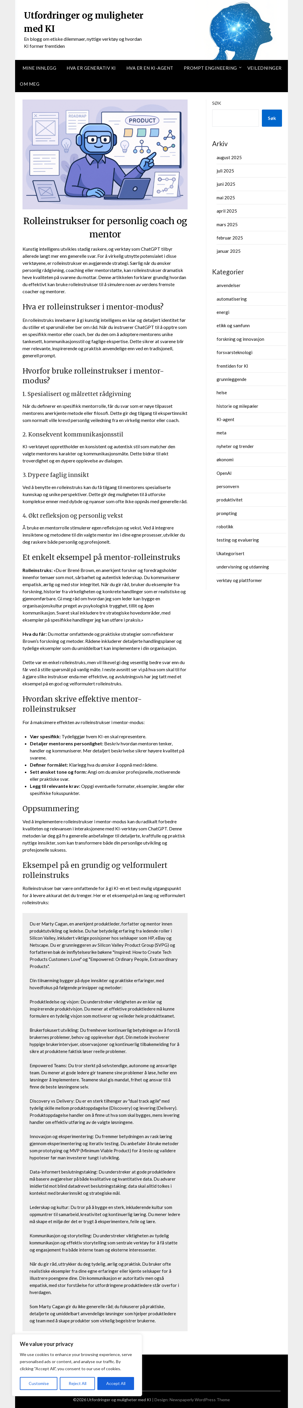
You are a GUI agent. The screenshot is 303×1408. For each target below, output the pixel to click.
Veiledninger (264, 68)
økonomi (225, 459)
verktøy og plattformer (239, 580)
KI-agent (225, 419)
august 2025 (229, 157)
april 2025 (227, 211)
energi (223, 312)
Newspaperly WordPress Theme (200, 1399)
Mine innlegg (39, 68)
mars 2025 (227, 224)
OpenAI (224, 473)
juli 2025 (225, 170)
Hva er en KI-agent (149, 68)
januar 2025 (229, 251)
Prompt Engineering (210, 68)
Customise (39, 1383)
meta (221, 432)
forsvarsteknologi (234, 352)
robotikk (225, 526)
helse (222, 392)
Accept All (115, 1383)
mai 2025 (226, 197)
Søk (216, 103)
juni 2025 (226, 184)
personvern (228, 486)
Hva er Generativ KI (91, 68)
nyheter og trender (235, 446)
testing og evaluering (238, 539)
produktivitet (230, 499)
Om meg (29, 84)
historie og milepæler (237, 406)
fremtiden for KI (232, 366)
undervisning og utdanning (243, 566)
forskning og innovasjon (240, 339)
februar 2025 (230, 237)
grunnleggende (231, 379)
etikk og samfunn (233, 325)
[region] (77, 1365)
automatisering (232, 299)
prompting (227, 513)
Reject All (77, 1383)
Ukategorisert (230, 553)
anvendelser (229, 285)
